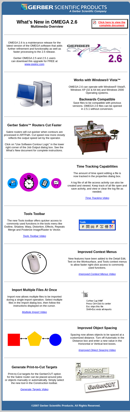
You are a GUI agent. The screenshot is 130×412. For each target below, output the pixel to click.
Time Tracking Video (97, 197)
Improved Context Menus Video (97, 274)
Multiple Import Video (34, 312)
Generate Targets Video (34, 389)
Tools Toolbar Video (34, 236)
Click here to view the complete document (111, 24)
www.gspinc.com (34, 64)
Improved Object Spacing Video (97, 350)
